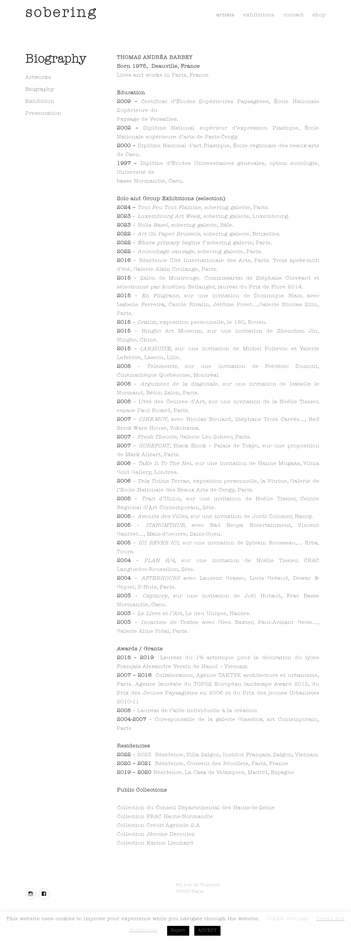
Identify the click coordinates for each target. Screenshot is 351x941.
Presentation (43, 113)
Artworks (38, 77)
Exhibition (39, 101)
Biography (39, 89)
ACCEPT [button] (207, 931)
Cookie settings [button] (288, 919)
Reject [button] (178, 931)
